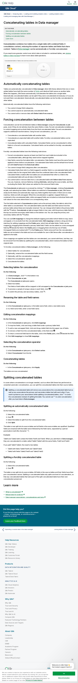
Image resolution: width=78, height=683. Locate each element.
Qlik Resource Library (12, 558)
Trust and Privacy (11, 608)
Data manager (24, 49)
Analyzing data (17, 14)
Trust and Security (11, 606)
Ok (64, 673)
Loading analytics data (56, 14)
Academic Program (11, 646)
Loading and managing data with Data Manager (18, 16)
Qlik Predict (9, 590)
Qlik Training (9, 550)
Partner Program (11, 649)
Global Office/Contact (12, 658)
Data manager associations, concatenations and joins (25, 497)
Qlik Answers (9, 588)
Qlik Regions (9, 625)
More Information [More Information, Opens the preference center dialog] (64, 678)
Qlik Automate (10, 593)
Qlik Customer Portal (12, 555)
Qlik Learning (9, 552)
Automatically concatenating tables (17, 31)
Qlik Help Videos (11, 544)
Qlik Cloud (10, 8)
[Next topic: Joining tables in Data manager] (58, 529)
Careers (8, 652)
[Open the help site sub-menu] (2, 9)
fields (38, 91)
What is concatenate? (13, 492)
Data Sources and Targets (14, 623)
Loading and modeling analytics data (35, 14)
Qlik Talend (9, 571)
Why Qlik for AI (10, 614)
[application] (61, 666)
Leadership (9, 638)
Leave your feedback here (15, 521)
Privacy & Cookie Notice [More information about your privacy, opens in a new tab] (34, 680)
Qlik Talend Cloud (11, 574)
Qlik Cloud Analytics (12, 585)
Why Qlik (8, 603)
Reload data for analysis (14, 495)
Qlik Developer (10, 547)
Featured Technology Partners (15, 620)
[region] (38, 676)
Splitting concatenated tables (15, 36)
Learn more (9, 38)
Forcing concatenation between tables (18, 33)
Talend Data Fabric (11, 576)
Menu (75, 4)
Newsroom (9, 655)
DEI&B (7, 644)
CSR (6, 641)
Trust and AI (9, 611)
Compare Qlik (10, 617)
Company (8, 635)
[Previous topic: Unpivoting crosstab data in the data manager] (20, 529)
